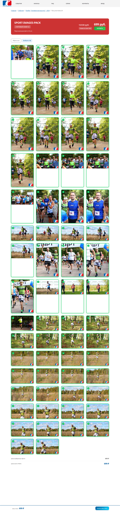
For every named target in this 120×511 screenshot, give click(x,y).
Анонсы (36, 3)
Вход (102, 3)
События (19, 3)
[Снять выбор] (13, 47)
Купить (100, 28)
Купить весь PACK (102, 508)
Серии (68, 3)
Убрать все (16, 40)
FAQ (52, 3)
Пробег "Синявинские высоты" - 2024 (38, 11)
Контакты (85, 3)
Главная (13, 11)
